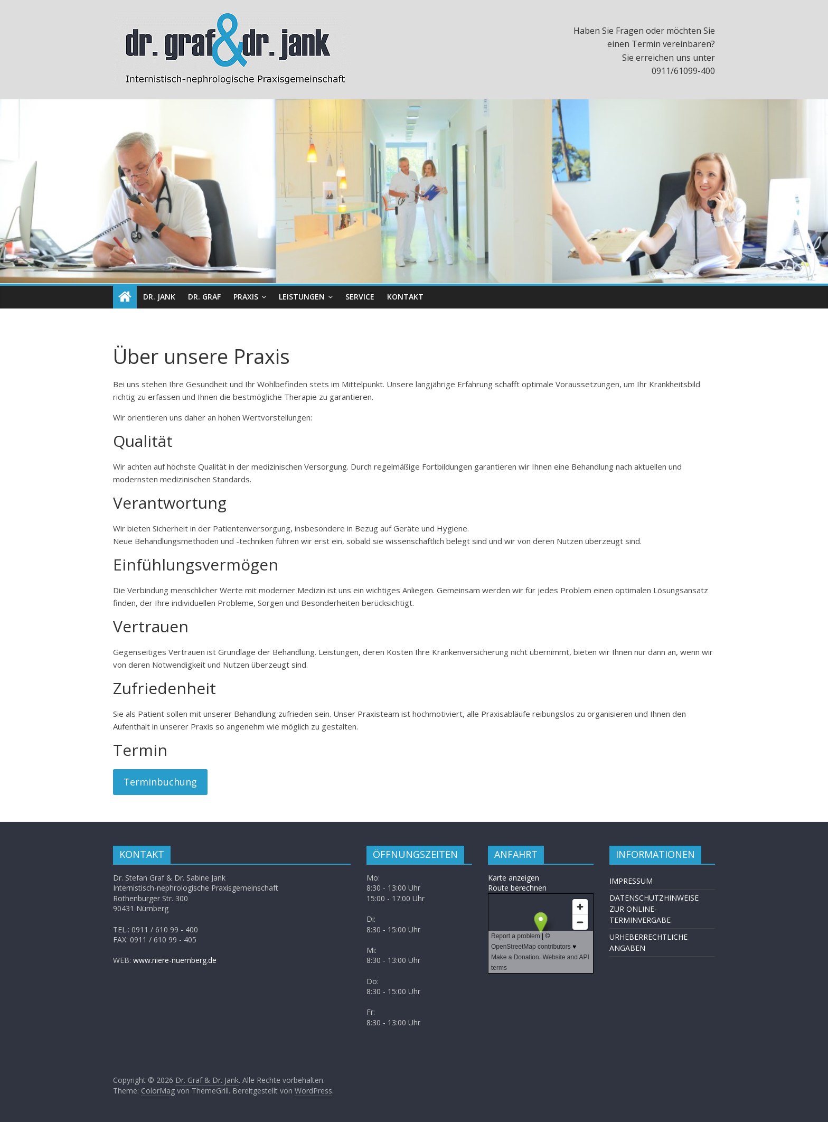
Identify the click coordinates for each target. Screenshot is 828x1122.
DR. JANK (159, 297)
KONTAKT (405, 297)
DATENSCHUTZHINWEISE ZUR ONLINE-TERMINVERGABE (654, 909)
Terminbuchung (160, 781)
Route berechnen (517, 888)
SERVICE (359, 297)
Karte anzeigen (513, 878)
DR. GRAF (204, 297)
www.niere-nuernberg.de (175, 960)
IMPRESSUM (631, 881)
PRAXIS (245, 297)
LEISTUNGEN (302, 297)
